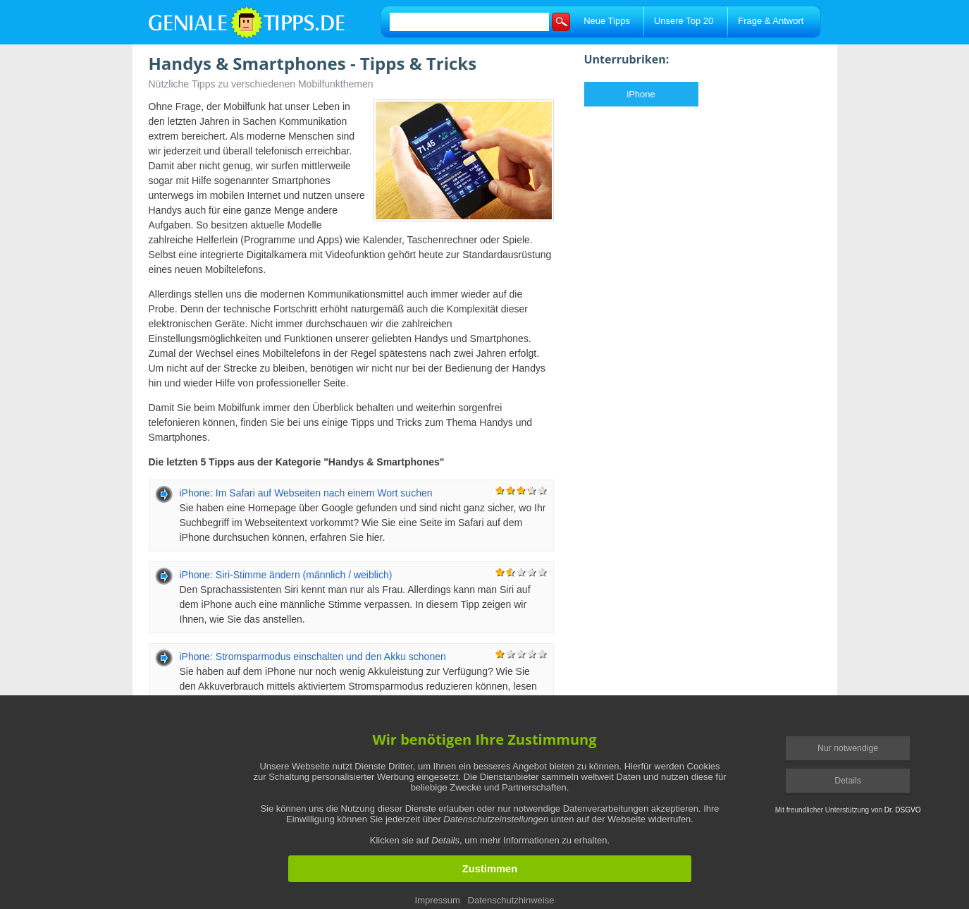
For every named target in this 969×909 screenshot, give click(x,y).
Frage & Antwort (770, 21)
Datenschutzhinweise (511, 900)
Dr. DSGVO (902, 810)
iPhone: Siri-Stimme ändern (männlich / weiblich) (286, 574)
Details (847, 781)
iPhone (641, 94)
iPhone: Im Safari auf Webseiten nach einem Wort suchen (306, 493)
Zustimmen (489, 868)
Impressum (437, 900)
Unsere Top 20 (683, 21)
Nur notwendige (847, 748)
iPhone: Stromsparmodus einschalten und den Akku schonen (313, 656)
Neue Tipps (607, 21)
